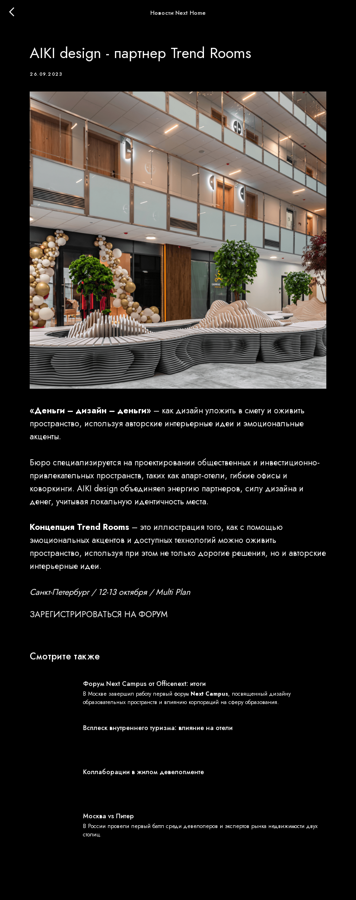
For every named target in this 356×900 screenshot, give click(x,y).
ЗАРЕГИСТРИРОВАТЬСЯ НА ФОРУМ (99, 614)
